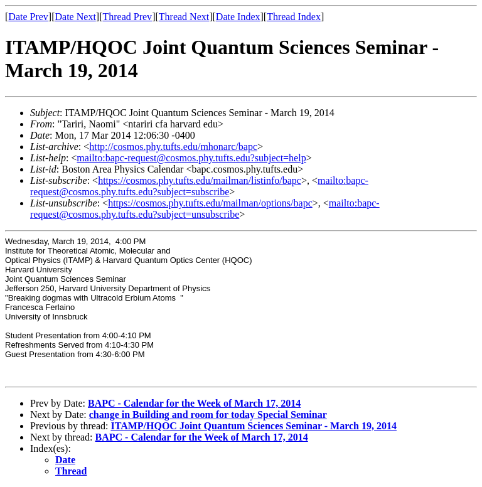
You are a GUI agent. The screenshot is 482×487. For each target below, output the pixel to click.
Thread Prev (127, 16)
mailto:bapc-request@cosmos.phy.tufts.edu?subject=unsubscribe (205, 209)
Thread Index (294, 16)
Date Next (75, 16)
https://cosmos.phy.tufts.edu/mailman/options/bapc (210, 203)
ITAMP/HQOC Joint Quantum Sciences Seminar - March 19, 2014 (253, 425)
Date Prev (28, 16)
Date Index (238, 16)
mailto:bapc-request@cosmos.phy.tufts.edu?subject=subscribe (199, 186)
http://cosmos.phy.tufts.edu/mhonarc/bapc (173, 146)
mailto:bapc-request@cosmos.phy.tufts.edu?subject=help (191, 158)
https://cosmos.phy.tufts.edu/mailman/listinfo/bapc (199, 180)
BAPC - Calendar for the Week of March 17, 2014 (194, 403)
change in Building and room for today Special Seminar (208, 414)
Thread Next (184, 16)
